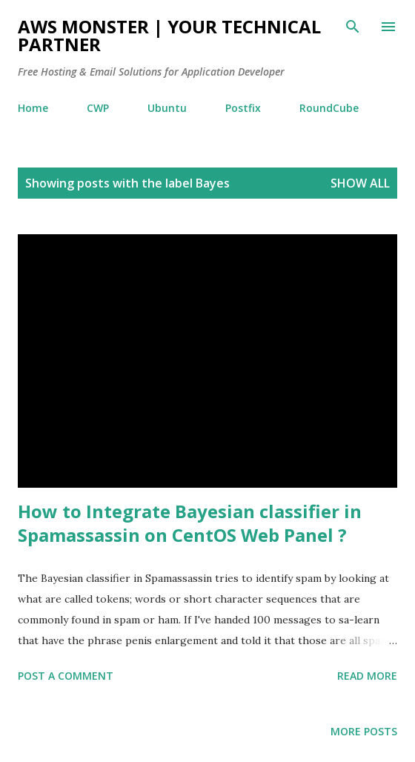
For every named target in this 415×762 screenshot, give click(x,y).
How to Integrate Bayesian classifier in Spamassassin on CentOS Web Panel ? (190, 523)
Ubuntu (167, 108)
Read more (367, 676)
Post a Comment (65, 676)
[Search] (353, 27)
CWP (98, 108)
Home (33, 108)
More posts (364, 731)
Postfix (243, 108)
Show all (360, 183)
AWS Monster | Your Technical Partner (169, 35)
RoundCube (329, 108)
